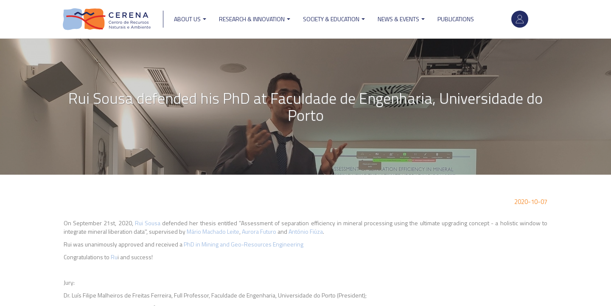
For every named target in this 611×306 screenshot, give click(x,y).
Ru (114, 256)
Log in (519, 19)
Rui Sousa (147, 222)
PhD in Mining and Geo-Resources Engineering (244, 244)
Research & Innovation (254, 18)
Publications (455, 18)
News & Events (401, 18)
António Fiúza (306, 231)
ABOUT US (190, 18)
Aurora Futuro (259, 231)
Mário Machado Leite (213, 231)
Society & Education (334, 18)
